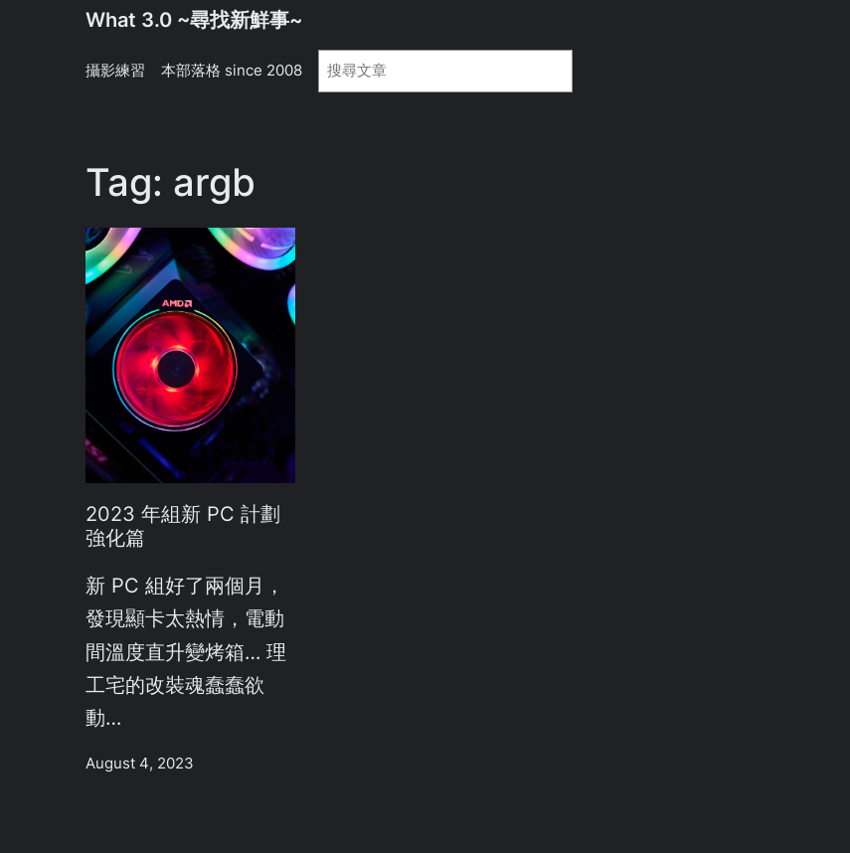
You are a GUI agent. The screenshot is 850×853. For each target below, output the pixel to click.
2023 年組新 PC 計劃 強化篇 (182, 526)
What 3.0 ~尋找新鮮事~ (193, 20)
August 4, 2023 (139, 763)
